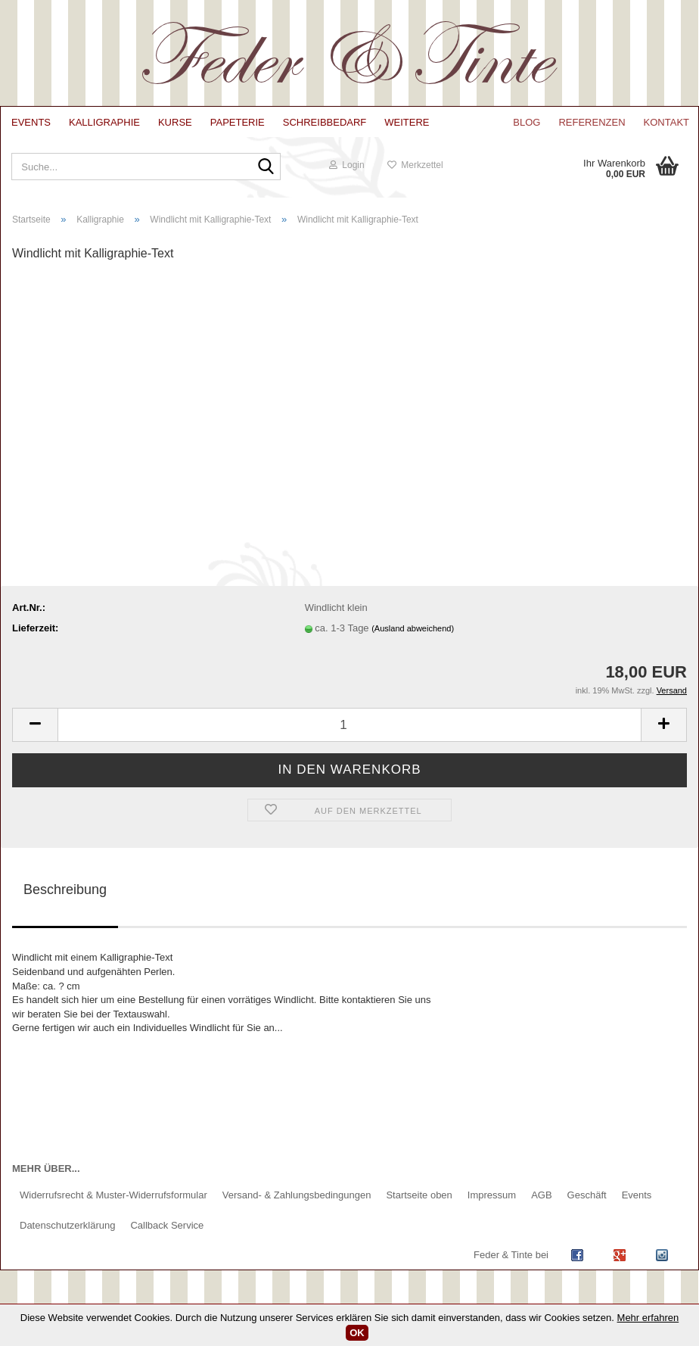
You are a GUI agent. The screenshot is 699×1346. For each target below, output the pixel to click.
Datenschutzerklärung (67, 1225)
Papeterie (237, 122)
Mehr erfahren (648, 1317)
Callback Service (166, 1225)
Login (347, 165)
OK (357, 1332)
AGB (541, 1195)
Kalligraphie (104, 122)
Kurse (175, 122)
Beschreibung (65, 889)
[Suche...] (265, 168)
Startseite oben (419, 1195)
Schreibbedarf (325, 122)
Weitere (406, 122)
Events (31, 122)
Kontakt (666, 122)
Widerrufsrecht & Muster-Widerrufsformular (113, 1195)
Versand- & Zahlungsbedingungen (296, 1195)
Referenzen (591, 122)
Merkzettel (415, 165)
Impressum (492, 1195)
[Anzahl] (349, 725)
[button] (34, 725)
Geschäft (587, 1195)
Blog (526, 122)
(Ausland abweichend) (412, 628)
